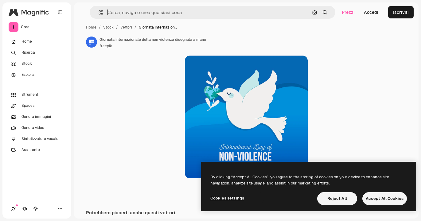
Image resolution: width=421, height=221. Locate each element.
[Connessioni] (13, 209)
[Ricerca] (37, 53)
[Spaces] (37, 106)
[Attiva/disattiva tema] (36, 209)
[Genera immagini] (37, 117)
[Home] (37, 42)
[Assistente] (37, 150)
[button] (98, 12)
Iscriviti (401, 12)
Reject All (337, 198)
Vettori (126, 27)
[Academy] (24, 209)
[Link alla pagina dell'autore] (91, 42)
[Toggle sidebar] (60, 12)
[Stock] (37, 64)
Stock (108, 27)
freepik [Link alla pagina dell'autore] (105, 46)
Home (91, 27)
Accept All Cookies (384, 198)
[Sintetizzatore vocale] (37, 139)
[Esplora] (37, 75)
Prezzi (348, 12)
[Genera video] (37, 128)
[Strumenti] (37, 95)
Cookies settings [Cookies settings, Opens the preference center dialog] (227, 198)
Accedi (371, 12)
